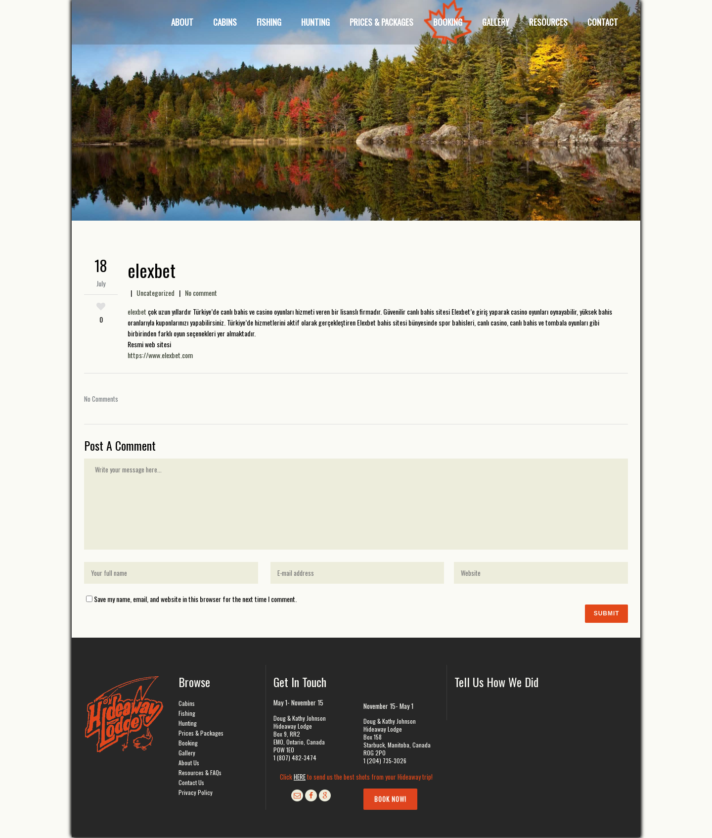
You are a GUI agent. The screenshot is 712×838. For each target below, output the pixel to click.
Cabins (186, 704)
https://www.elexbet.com (160, 355)
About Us (188, 763)
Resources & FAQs (200, 773)
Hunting (187, 724)
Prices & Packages (200, 734)
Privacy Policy (195, 793)
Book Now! (390, 800)
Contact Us (191, 783)
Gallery (186, 753)
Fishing (186, 714)
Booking (188, 744)
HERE (300, 778)
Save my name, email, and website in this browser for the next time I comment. (195, 599)
